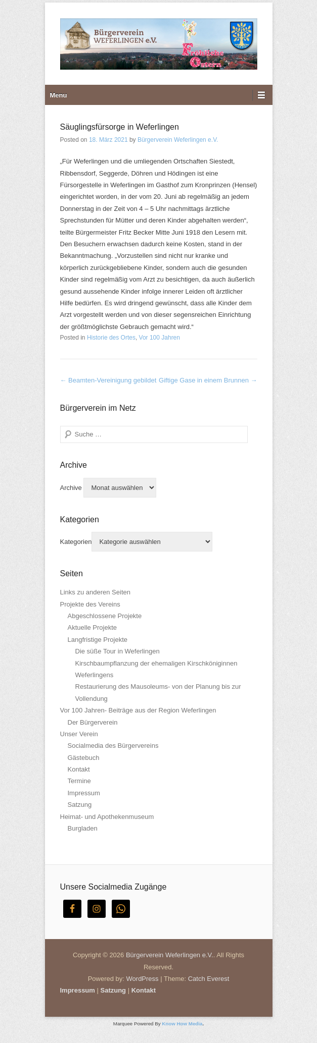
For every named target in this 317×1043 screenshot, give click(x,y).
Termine (79, 781)
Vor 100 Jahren (159, 337)
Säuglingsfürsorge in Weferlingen (119, 127)
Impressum (84, 793)
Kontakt (79, 769)
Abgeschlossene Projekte (105, 616)
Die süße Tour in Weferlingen (117, 651)
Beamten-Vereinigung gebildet (108, 380)
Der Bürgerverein (93, 722)
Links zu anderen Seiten (95, 592)
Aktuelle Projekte (92, 627)
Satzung (80, 804)
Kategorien (76, 541)
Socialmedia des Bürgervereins (113, 745)
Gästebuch (84, 757)
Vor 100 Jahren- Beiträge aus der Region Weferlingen (138, 710)
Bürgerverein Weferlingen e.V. (178, 139)
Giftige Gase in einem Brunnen (208, 380)
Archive (71, 487)
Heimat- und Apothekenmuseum (107, 816)
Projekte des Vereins (90, 604)
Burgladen (83, 828)
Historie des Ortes (111, 337)
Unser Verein (79, 734)
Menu (58, 95)
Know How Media (182, 1023)
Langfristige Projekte (98, 639)
